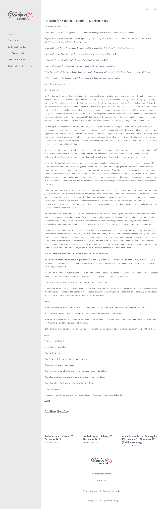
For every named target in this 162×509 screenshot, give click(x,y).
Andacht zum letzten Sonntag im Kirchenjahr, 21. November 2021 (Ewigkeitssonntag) (139, 439)
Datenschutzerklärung (101, 474)
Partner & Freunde (90, 491)
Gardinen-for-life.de (111, 491)
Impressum (101, 480)
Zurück (148, 9)
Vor (155, 9)
